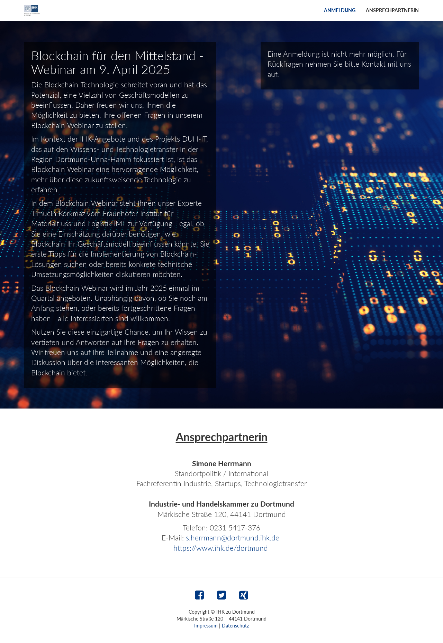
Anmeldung (339, 10)
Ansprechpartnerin (392, 10)
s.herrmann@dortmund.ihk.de (232, 537)
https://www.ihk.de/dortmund (220, 548)
